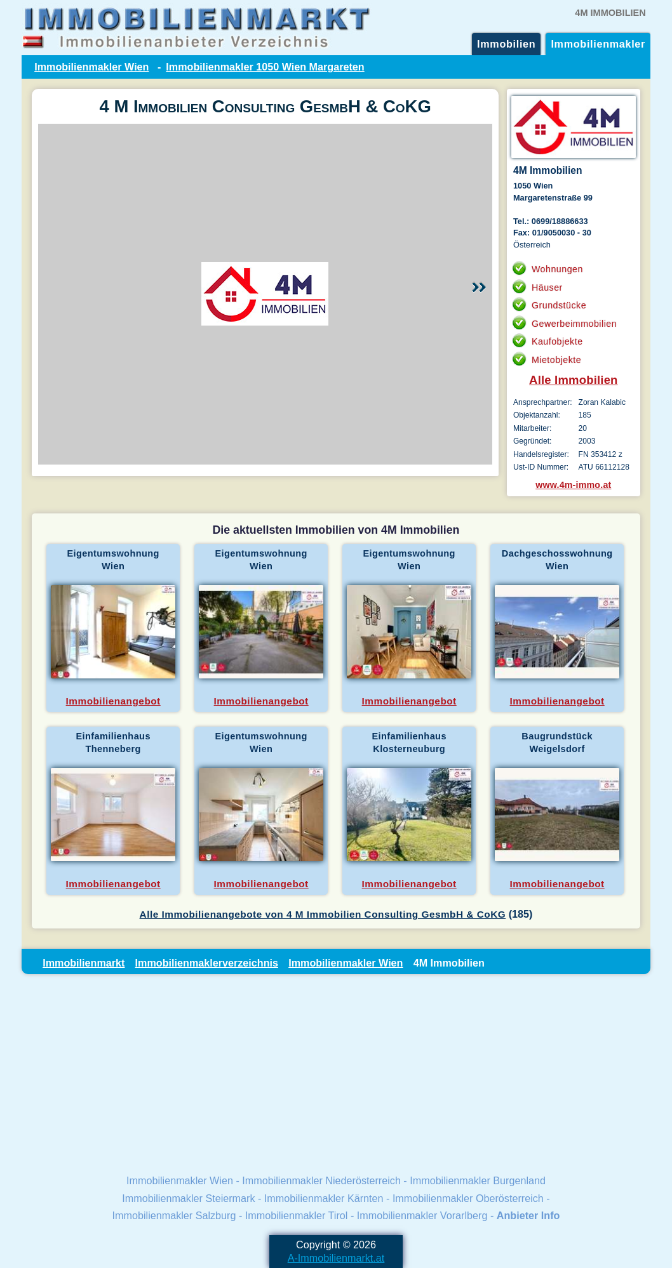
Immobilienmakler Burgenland (478, 1180)
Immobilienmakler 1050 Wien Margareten (265, 66)
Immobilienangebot (113, 701)
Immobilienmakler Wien (91, 66)
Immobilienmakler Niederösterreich (321, 1180)
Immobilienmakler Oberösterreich (468, 1198)
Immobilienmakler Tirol (296, 1215)
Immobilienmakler (598, 44)
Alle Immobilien (573, 379)
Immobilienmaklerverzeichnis (206, 962)
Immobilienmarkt (83, 962)
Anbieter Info (528, 1215)
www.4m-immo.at (573, 485)
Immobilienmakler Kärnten (324, 1198)
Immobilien (506, 44)
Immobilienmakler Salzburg (174, 1215)
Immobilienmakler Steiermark (188, 1198)
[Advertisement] (336, 1073)
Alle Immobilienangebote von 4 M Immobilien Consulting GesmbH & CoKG (323, 914)
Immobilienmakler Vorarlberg (422, 1215)
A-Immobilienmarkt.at (336, 1258)
